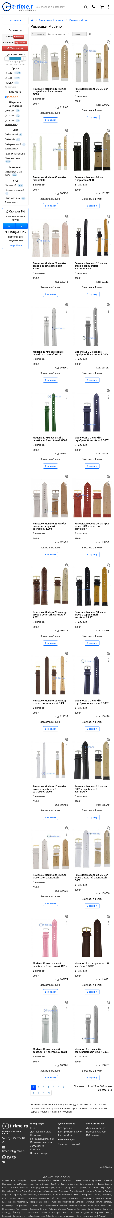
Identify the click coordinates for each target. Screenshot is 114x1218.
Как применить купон (70, 1131)
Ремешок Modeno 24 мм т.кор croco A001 (89, 178)
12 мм (12, 120)
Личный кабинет (95, 1128)
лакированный (14, 192)
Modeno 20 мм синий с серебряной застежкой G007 (92, 702)
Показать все (12, 87)
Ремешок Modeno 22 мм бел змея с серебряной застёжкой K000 (50, 526)
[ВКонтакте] (4, 1161)
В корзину (50, 120)
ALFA (12, 82)
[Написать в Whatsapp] (9, 1156)
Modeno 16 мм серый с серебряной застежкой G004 (92, 1050)
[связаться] (95, 7)
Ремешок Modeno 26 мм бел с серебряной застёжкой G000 (50, 91)
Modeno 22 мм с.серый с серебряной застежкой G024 (50, 1050)
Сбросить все (15, 48)
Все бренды (65, 1128)
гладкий (14, 185)
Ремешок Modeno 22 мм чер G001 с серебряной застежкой (91, 789)
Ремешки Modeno (79, 20)
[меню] (108, 7)
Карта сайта (65, 1135)
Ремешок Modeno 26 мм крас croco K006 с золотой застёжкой (92, 526)
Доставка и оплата (41, 1131)
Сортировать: (38, 34)
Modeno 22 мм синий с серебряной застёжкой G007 (92, 439)
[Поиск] (58, 7)
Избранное (92, 1135)
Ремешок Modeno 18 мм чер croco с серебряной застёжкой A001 (91, 615)
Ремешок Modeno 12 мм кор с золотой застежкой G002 (50, 702)
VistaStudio (106, 1167)
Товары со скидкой (69, 1144)
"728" (12, 77)
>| (49, 1093)
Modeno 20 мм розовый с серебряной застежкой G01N (50, 964)
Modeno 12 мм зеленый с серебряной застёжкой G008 (50, 439)
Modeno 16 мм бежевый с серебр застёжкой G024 (48, 353)
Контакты (35, 1149)
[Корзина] (102, 7)
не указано (12, 160)
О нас (33, 1128)
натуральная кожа (13, 173)
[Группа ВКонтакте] (9, 226)
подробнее (15, 245)
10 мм (12, 115)
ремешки (20, 43)
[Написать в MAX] (4, 1156)
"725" (13, 73)
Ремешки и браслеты (51, 20)
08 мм (12, 110)
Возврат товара (39, 1153)
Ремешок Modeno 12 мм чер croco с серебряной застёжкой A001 (91, 266)
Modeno (18, 37)
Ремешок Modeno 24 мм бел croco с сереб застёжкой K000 (50, 266)
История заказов (96, 1131)
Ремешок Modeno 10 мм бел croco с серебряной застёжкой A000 (50, 789)
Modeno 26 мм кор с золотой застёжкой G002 (92, 964)
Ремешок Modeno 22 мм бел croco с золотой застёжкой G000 (91, 877)
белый (12, 139)
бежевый (13, 134)
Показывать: (79, 34)
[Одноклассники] (21, 226)
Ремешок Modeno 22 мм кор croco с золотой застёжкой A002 (50, 615)
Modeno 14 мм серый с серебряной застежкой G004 (92, 353)
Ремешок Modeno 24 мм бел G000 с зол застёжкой (50, 876)
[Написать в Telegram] (14, 1156)
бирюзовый (15, 144)
